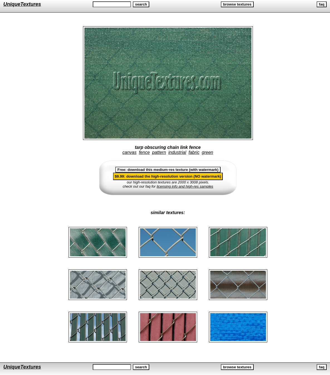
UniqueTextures (22, 4)
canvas (130, 152)
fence (144, 152)
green (207, 152)
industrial (177, 152)
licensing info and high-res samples (185, 186)
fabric (194, 152)
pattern (159, 152)
